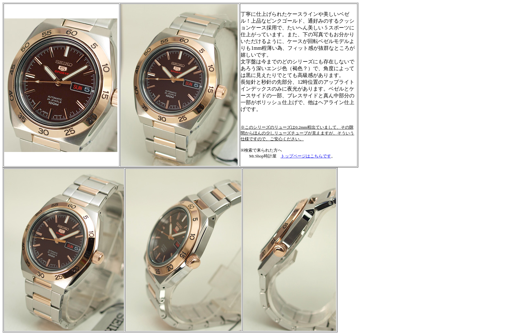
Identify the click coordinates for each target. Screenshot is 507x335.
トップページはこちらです (306, 156)
